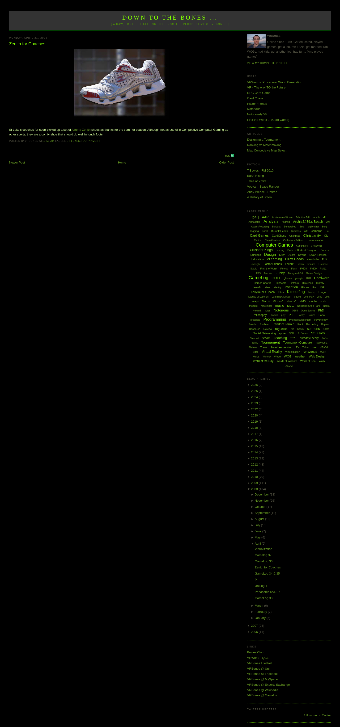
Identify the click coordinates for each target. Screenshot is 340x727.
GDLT (276, 278)
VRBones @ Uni (258, 668)
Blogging (254, 231)
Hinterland (307, 283)
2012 (255, 464)
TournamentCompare (297, 342)
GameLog (258, 277)
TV (297, 347)
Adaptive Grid (303, 217)
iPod (314, 287)
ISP (322, 287)
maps (255, 301)
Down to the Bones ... (170, 17)
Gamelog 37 (263, 555)
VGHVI (324, 347)
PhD (321, 310)
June (258, 531)
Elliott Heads (294, 259)
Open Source (308, 310)
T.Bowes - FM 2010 (260, 170)
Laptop (311, 292)
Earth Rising (255, 175)
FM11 (323, 268)
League (323, 292)
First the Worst (268, 268)
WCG (288, 356)
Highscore (280, 283)
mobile (313, 301)
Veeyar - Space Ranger (263, 186)
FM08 (303, 268)
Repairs (325, 324)
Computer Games (274, 245)
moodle (253, 305)
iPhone (305, 287)
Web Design (317, 356)
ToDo (325, 338)
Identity (277, 287)
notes (267, 310)
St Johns (303, 333)
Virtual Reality (272, 351)
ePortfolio (313, 259)
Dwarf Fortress (318, 254)
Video (255, 352)
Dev (282, 254)
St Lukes (73, 141)
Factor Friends (257, 103)
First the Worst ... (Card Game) (268, 120)
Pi (256, 579)
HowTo (258, 287)
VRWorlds (310, 351)
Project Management (300, 320)
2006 (255, 632)
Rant (300, 324)
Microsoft (278, 301)
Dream (291, 255)
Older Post (226, 162)
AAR (265, 217)
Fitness (284, 268)
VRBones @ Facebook (262, 674)
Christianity (312, 235)
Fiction (300, 264)
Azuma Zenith (81, 129)
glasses (288, 278)
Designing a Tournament (263, 139)
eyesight (255, 264)
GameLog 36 (263, 561)
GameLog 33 (263, 598)
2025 (255, 391)
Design (270, 254)
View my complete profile (267, 63)
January (261, 618)
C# (305, 231)
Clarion (258, 240)
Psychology (320, 319)
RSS (227, 156)
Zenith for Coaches (27, 44)
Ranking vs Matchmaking (264, 145)
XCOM (289, 366)
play (283, 315)
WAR (323, 352)
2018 (255, 427)
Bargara (276, 226)
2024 (255, 397)
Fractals (268, 273)
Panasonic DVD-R (267, 592)
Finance (311, 264)
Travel (263, 347)
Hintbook (294, 283)
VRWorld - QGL (258, 658)
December (262, 494)
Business (296, 231)
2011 (255, 470)
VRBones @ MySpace (262, 679)
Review (267, 329)
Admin (316, 217)
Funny (280, 273)
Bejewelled (290, 226)
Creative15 (316, 245)
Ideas (267, 287)
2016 (255, 440)
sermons (313, 329)
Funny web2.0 (295, 273)
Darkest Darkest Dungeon (302, 250)
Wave (277, 356)
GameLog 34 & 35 (267, 573)
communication (315, 240)
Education (257, 259)
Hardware (321, 278)
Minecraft (291, 301)
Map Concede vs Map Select (266, 150)
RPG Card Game (259, 93)
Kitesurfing (296, 292)
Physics (274, 315)
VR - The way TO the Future (266, 87)
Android (286, 222)
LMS (327, 296)
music (279, 305)
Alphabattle (254, 222)
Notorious (253, 109)
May (258, 537)
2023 (255, 403)
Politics (311, 315)
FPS (258, 273)
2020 (255, 415)
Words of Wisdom (287, 361)
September (263, 513)
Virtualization (292, 351)
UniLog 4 (261, 586)
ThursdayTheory (308, 338)
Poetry (301, 315)
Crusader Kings (261, 250)
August (260, 519)
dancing (280, 250)
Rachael (264, 324)
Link (319, 296)
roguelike (281, 329)
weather (300, 356)
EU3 (324, 259)
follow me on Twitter (317, 715)
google (299, 278)
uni (314, 347)
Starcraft (254, 338)
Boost (265, 231)
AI (324, 217)
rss (292, 329)
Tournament (90, 141)
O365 (295, 310)
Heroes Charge (263, 283)
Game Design (314, 273)
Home (122, 162)
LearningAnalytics (281, 296)
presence (255, 320)
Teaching (280, 338)
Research (254, 329)
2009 (255, 483)
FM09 (313, 268)
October (261, 506)
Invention (291, 287)
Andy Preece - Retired (262, 192)
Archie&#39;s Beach (308, 221)
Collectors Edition (293, 240)
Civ (326, 235)
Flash (294, 268)
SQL (291, 333)
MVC (290, 305)
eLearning (274, 259)
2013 (255, 458)
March (259, 605)
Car (327, 231)
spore (282, 333)
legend (297, 296)
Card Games (259, 235)
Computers (302, 245)
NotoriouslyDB (257, 114)
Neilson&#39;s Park (308, 305)
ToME (255, 342)
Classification (272, 240)
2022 (255, 409)
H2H (308, 278)
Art (328, 221)
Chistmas (294, 235)
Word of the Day (263, 361)
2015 (255, 446)
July (258, 525)
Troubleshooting (282, 347)
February (261, 612)
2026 (255, 385)
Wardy (256, 356)
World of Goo (308, 361)
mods (323, 301)
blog (324, 226)
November (262, 500)
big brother (313, 226)
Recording (312, 324)
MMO (303, 301)
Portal (322, 315)
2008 (255, 489)
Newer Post (17, 162)
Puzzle (252, 324)
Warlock (267, 356)
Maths (266, 301)
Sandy (300, 329)
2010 (255, 477)
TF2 (292, 338)
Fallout (289, 264)
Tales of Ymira (257, 181)
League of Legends (258, 296)
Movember (266, 306)
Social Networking (264, 333)
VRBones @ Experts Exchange (268, 684)
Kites (281, 292)
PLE (292, 315)
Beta (302, 226)
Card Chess (255, 98)
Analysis (271, 221)
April (258, 543)
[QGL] (255, 217)
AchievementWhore (282, 217)
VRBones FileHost (259, 663)
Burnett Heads (279, 231)
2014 (255, 452)
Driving (302, 254)
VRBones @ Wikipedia (262, 690)
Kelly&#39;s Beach (263, 292)
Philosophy (260, 315)
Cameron (316, 231)
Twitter (305, 347)
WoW (322, 361)
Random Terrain (283, 324)
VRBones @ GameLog (262, 695)
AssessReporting (260, 226)
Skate (326, 329)
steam (266, 338)
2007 (255, 625)
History (320, 283)
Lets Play (309, 296)
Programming (275, 319)
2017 (255, 434)
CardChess (279, 235)
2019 (255, 421)
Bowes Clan (255, 652)
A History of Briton (259, 197)
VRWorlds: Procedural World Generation (274, 82)
